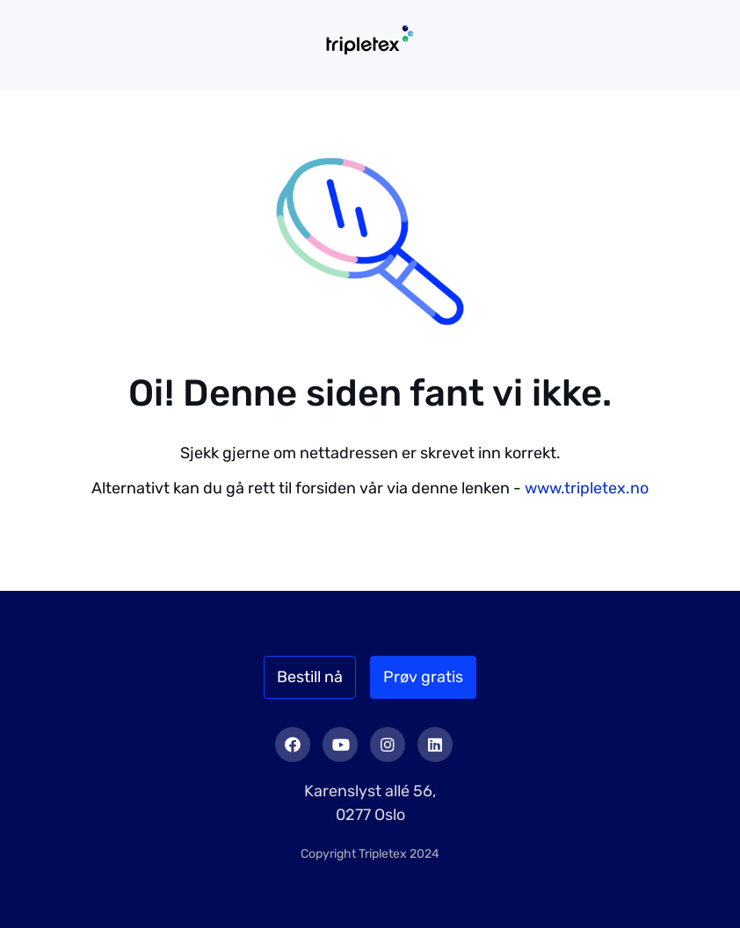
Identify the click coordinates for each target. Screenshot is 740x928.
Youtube (340, 744)
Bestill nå (310, 677)
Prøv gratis (423, 677)
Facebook (292, 744)
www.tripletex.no (587, 488)
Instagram (387, 744)
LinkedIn (435, 744)
